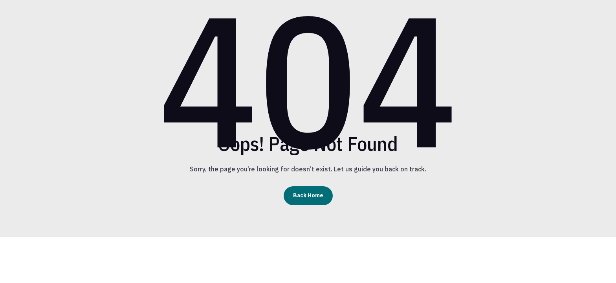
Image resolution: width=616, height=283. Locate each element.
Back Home (308, 195)
